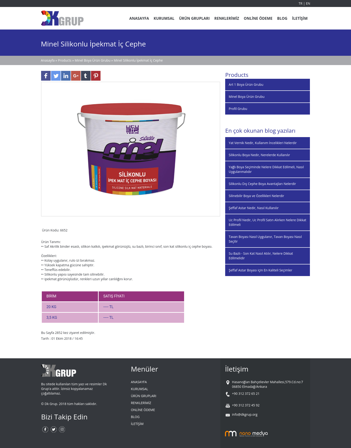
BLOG (282, 18)
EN (308, 3)
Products (65, 60)
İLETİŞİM (300, 18)
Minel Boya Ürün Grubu (92, 60)
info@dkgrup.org (244, 414)
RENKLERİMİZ (226, 18)
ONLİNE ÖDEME (258, 18)
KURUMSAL (164, 18)
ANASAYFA (139, 18)
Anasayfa (48, 60)
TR (301, 3)
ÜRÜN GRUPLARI (194, 18)
